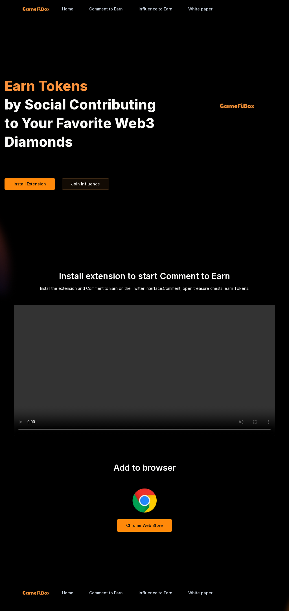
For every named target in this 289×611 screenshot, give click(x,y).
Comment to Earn (106, 8)
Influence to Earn (155, 8)
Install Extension (30, 183)
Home (67, 8)
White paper (200, 8)
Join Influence (85, 183)
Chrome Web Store (144, 525)
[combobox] (205, 9)
